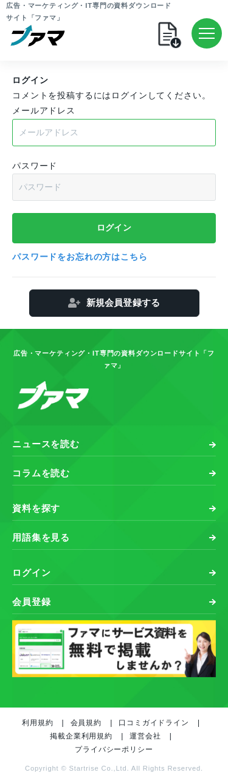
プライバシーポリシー (114, 749)
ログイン (31, 572)
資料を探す (36, 508)
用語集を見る (41, 537)
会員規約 (86, 722)
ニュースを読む (46, 444)
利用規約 (37, 722)
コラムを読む (41, 473)
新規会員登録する (123, 302)
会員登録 (31, 601)
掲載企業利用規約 (81, 736)
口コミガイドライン (154, 722)
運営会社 (145, 736)
